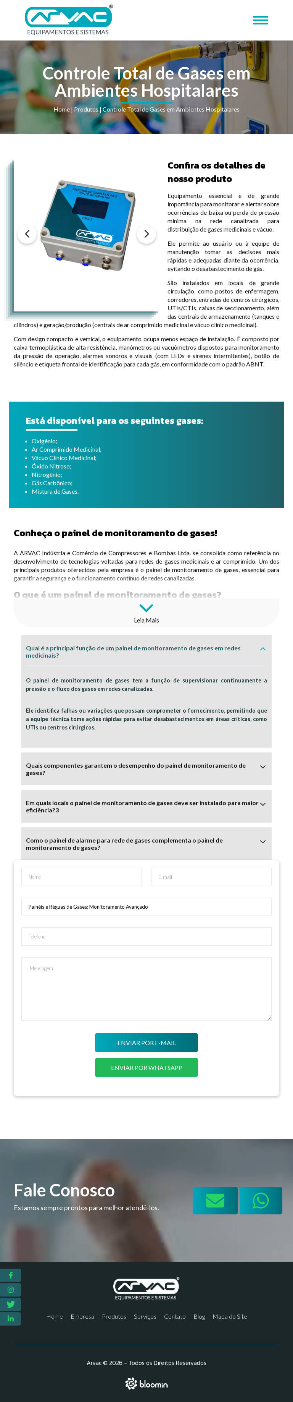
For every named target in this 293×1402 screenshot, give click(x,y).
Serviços (145, 1316)
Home (61, 109)
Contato (175, 1316)
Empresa (82, 1316)
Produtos (86, 109)
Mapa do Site (230, 1316)
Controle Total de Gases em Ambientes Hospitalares (171, 109)
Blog (199, 1316)
